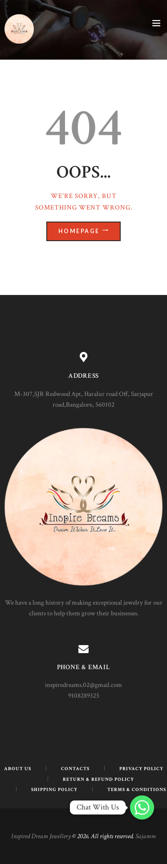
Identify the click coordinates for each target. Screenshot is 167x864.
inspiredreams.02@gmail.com (83, 685)
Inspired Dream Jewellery (41, 836)
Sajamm (145, 836)
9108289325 (83, 695)
